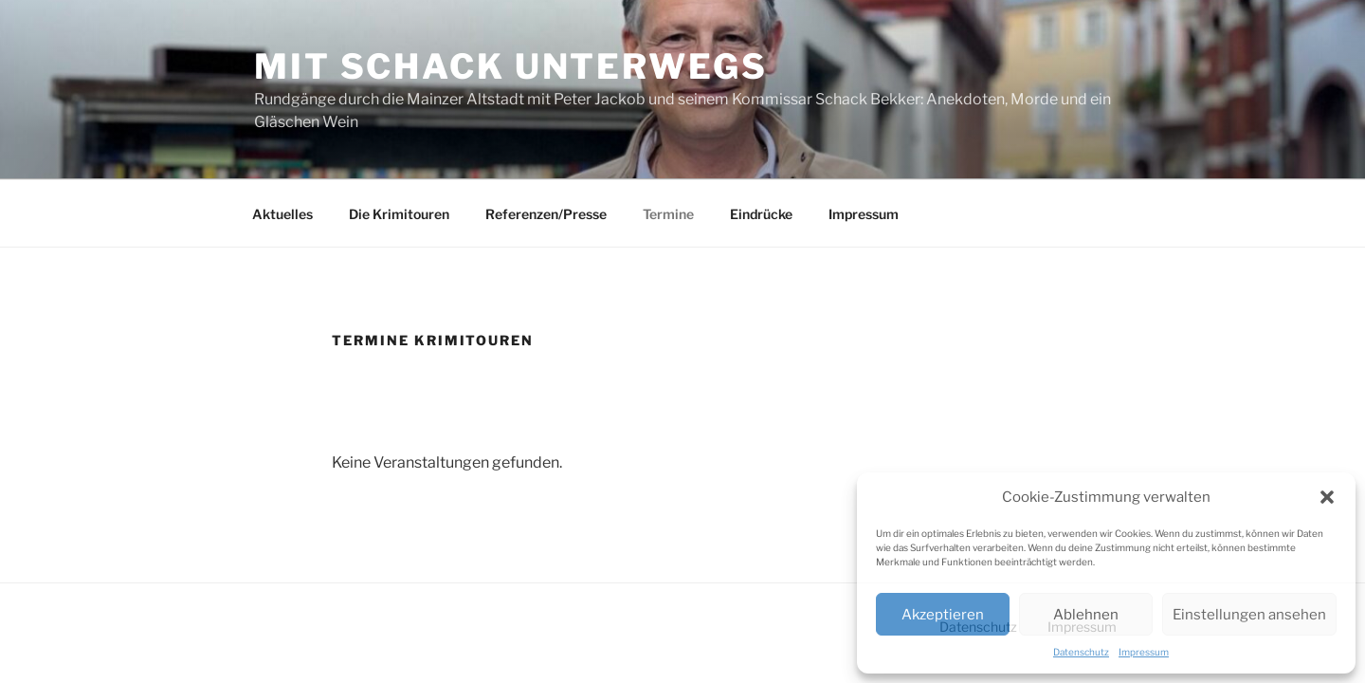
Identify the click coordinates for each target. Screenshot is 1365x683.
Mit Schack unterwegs (511, 66)
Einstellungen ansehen (1249, 614)
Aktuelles (282, 214)
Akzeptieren (942, 614)
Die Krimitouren (399, 214)
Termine (668, 214)
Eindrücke (761, 214)
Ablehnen (1086, 614)
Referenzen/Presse (546, 214)
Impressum (1144, 651)
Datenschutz (1081, 651)
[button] (1327, 497)
